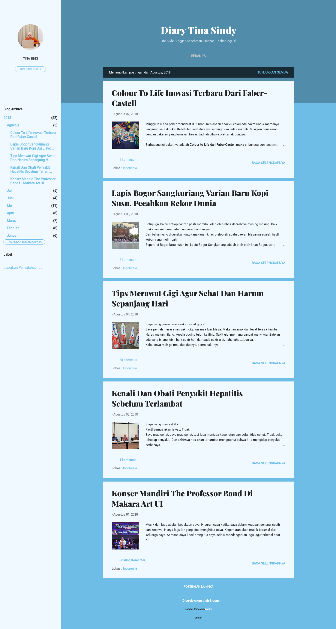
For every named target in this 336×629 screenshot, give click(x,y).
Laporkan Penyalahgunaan (23, 268)
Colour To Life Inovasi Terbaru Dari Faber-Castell (33, 135)
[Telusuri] (291, 11)
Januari (12, 236)
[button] (282, 90)
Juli (9, 191)
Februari (13, 228)
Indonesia (130, 168)
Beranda (198, 56)
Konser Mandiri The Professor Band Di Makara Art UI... (32, 181)
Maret (11, 221)
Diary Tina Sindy (198, 30)
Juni (10, 198)
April (10, 213)
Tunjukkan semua (272, 72)
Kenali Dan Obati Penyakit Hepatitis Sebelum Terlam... (31, 169)
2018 (7, 118)
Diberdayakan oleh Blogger (198, 601)
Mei (9, 206)
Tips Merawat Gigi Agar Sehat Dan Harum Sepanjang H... (33, 158)
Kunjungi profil (30, 69)
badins (208, 609)
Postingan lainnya (198, 586)
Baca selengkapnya (268, 163)
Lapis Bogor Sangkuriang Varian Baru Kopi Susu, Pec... (32, 146)
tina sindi (30, 58)
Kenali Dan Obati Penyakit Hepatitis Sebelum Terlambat (177, 398)
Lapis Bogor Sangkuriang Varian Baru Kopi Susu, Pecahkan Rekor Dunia (190, 198)
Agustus (13, 125)
